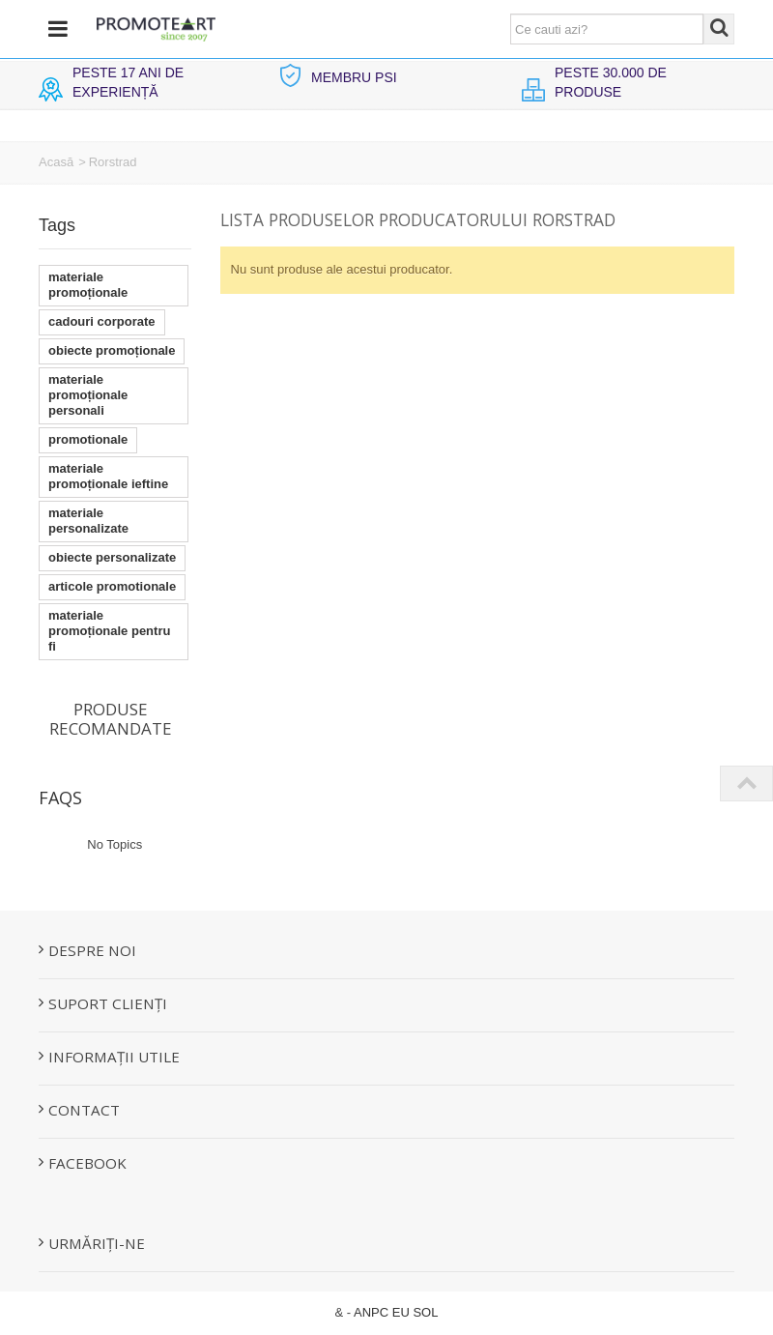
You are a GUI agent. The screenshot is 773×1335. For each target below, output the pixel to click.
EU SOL (415, 1312)
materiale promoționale (88, 285)
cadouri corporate (102, 321)
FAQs (60, 797)
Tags (57, 225)
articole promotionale (112, 586)
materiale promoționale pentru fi (109, 630)
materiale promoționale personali (88, 395)
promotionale (88, 439)
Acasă (56, 162)
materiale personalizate (88, 521)
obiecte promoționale (111, 350)
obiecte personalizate (112, 557)
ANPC (371, 1312)
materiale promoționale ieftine (108, 476)
